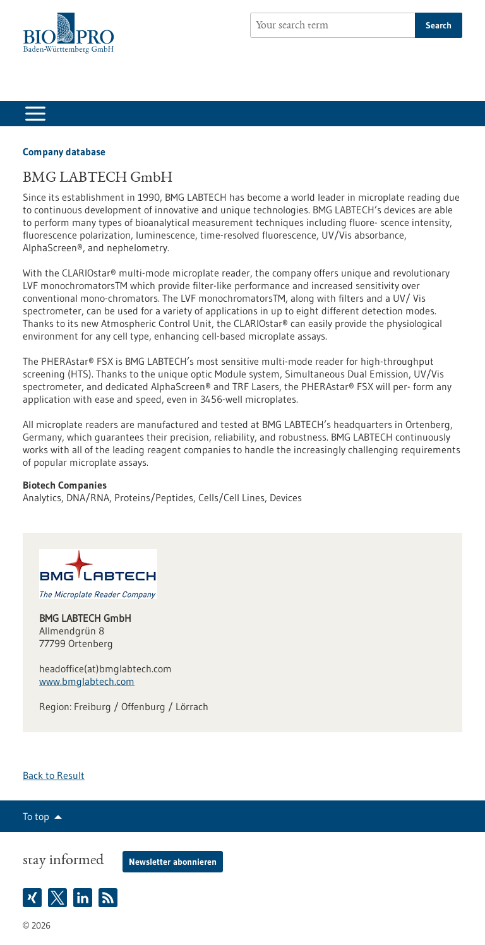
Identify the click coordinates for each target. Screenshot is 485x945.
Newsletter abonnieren (173, 861)
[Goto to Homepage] (72, 33)
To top (36, 816)
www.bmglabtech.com (87, 681)
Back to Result (54, 775)
